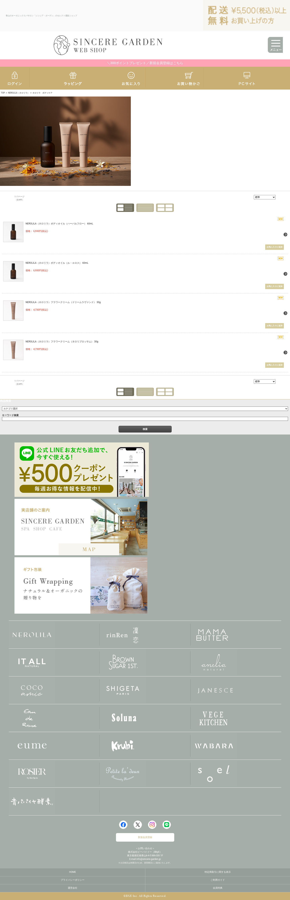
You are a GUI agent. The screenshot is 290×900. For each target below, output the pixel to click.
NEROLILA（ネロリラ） (18, 93)
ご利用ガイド (218, 879)
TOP (3, 93)
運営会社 (72, 887)
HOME (72, 871)
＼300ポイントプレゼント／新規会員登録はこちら (145, 63)
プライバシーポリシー (72, 879)
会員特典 (217, 887)
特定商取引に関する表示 (218, 871)
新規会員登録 (145, 837)
